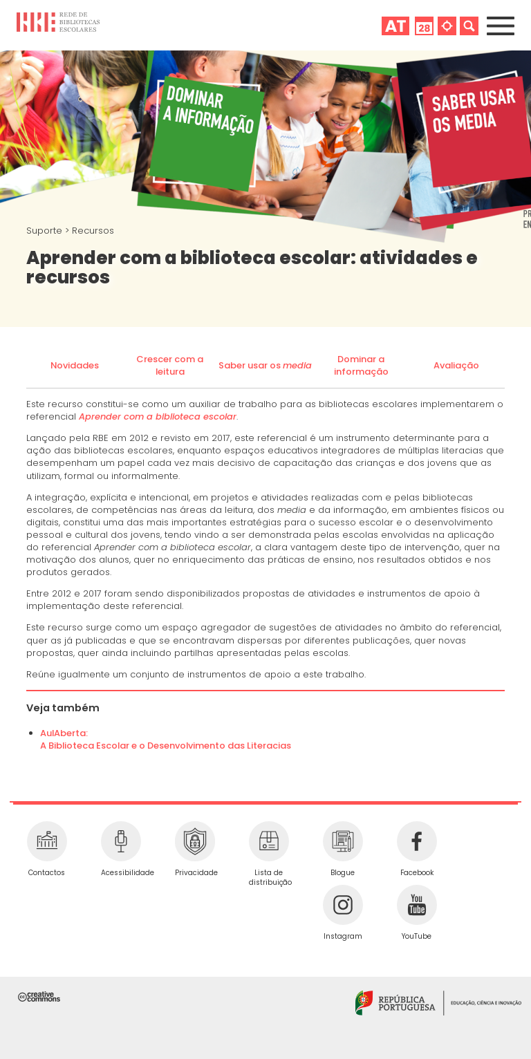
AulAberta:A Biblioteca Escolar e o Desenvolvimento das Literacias (165, 739)
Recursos (93, 230)
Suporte (45, 230)
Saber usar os (265, 365)
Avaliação (456, 365)
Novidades (74, 365)
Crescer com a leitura (169, 365)
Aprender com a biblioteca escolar (157, 416)
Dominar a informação (361, 365)
